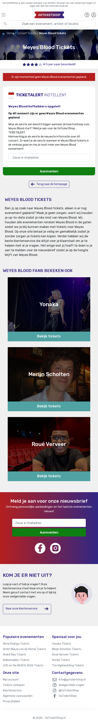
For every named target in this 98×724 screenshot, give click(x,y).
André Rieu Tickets (14, 654)
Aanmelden (49, 171)
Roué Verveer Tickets (65, 654)
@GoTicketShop (69, 690)
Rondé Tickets (61, 660)
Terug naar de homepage (49, 184)
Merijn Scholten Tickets (66, 649)
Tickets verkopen (14, 685)
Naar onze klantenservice (27, 608)
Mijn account (11, 679)
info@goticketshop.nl (72, 679)
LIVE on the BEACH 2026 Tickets (23, 665)
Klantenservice (12, 690)
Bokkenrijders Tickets (16, 660)
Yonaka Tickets (61, 643)
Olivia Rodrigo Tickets (16, 643)
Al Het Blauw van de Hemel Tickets (24, 649)
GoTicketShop (68, 696)
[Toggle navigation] (16, 14)
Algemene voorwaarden (17, 696)
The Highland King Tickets (68, 665)
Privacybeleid (11, 701)
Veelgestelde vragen (71, 685)
